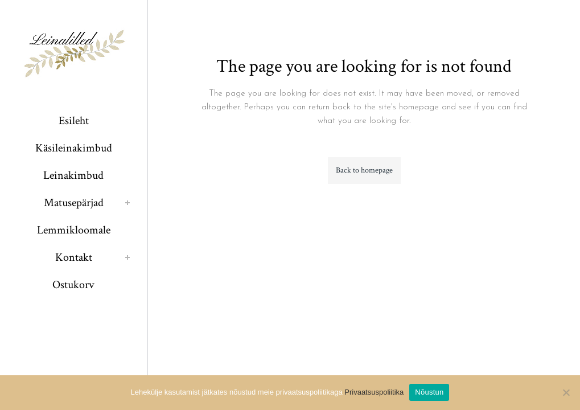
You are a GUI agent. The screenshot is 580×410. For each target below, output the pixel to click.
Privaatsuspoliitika (374, 392)
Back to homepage (364, 170)
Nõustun (429, 392)
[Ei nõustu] (565, 392)
